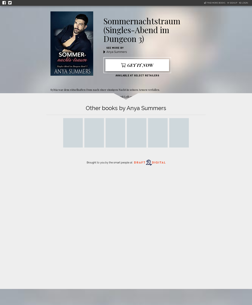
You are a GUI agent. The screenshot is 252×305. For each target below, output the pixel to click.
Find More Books (214, 3)
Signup (232, 3)
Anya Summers (116, 52)
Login (243, 3)
